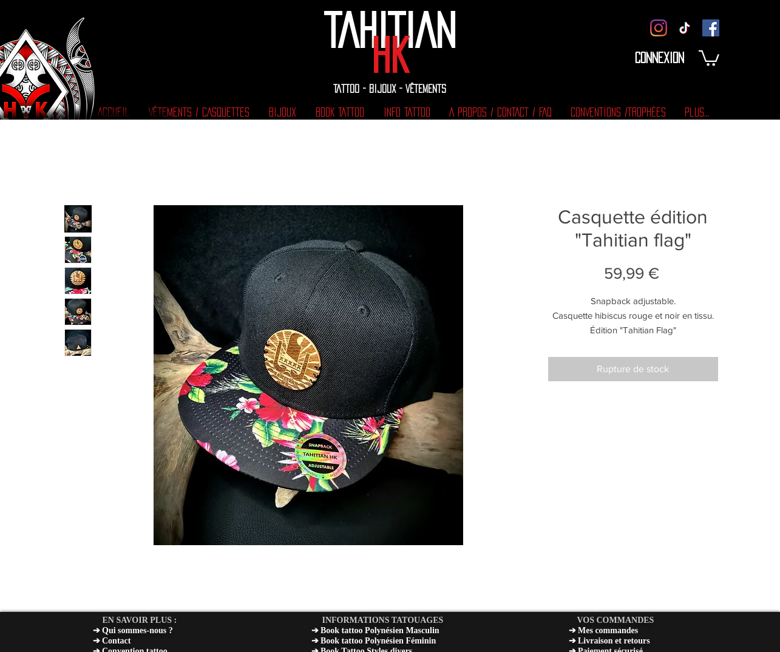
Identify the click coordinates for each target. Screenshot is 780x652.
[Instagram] (658, 27)
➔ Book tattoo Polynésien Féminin (373, 640)
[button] (709, 57)
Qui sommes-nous (134, 630)
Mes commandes (608, 630)
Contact (116, 640)
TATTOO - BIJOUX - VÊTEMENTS (389, 88)
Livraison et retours (614, 640)
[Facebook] (710, 27)
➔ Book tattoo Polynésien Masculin (375, 630)
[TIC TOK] (684, 27)
